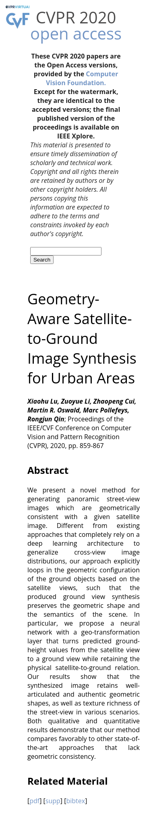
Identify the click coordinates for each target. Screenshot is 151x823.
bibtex (75, 800)
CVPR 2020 (76, 17)
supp (53, 800)
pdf (34, 800)
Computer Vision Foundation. (82, 78)
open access (76, 33)
